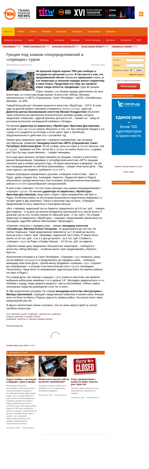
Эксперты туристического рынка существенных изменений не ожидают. (84, 390)
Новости (8, 31)
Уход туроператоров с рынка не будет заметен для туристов (84, 381)
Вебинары (44, 40)
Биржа (31, 40)
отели (54, 169)
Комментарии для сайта (20, 345)
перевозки (71, 77)
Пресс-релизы (94, 31)
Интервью (46, 31)
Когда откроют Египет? (92, 46)
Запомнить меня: (121, 70)
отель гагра (128, 172)
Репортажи (77, 31)
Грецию (94, 87)
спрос (97, 77)
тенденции (33, 314)
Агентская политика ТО (63, 46)
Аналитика (61, 31)
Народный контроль (13, 40)
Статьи (33, 31)
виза (17, 132)
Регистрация (129, 86)
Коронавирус (9, 46)
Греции (84, 146)
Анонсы (20, 31)
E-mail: (117, 60)
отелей (21, 183)
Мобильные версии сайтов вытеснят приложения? (54, 380)
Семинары (75, 40)
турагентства (45, 314)
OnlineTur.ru (22, 319)
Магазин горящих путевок (40, 319)
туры (83, 87)
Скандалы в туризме (122, 46)
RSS (139, 40)
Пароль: (117, 65)
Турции (12, 149)
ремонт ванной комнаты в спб (128, 166)
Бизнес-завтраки (92, 40)
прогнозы (16, 314)
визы (45, 135)
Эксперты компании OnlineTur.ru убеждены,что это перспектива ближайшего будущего (52, 388)
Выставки (110, 40)
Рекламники (125, 40)
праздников (31, 260)
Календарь (59, 40)
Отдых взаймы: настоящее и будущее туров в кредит (21, 380)
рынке (69, 74)
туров (23, 191)
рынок (24, 314)
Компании (110, 31)
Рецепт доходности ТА (34, 46)
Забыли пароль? (136, 74)
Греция (37, 316)
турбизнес (56, 314)
